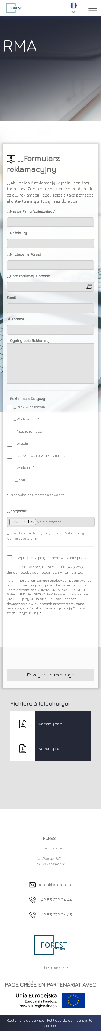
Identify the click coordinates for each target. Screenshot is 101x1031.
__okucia (20, 443)
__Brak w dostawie (29, 407)
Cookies (50, 1025)
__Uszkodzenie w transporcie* (39, 455)
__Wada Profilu (25, 467)
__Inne (20, 480)
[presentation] (48, 643)
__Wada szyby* (26, 419)
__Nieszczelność (27, 431)
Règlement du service (25, 1020)
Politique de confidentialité (69, 1020)
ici (40, 613)
